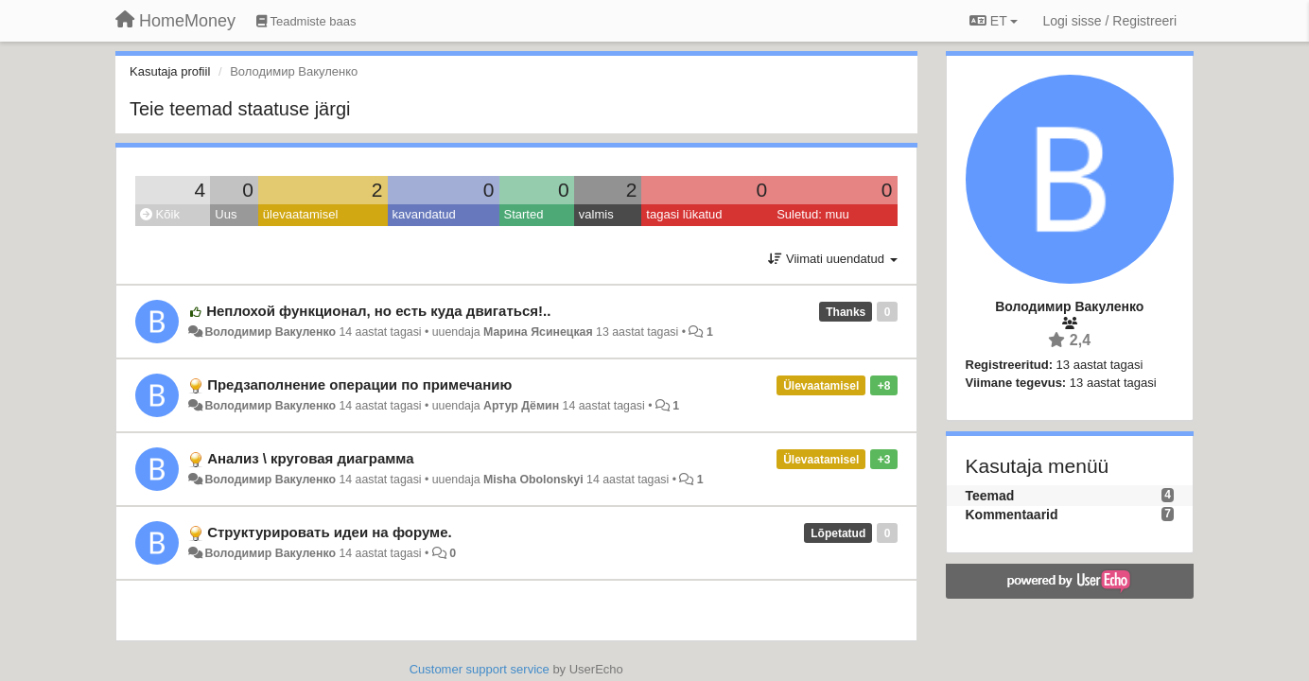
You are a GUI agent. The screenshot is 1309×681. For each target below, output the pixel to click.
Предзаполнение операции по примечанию (359, 384)
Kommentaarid (1012, 514)
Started (524, 214)
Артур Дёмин (521, 405)
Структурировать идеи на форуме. (329, 532)
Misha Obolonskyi (533, 479)
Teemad (990, 495)
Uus (225, 214)
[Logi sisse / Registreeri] (1109, 21)
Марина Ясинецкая (538, 332)
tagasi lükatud (684, 214)
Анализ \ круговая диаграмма (310, 458)
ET (993, 20)
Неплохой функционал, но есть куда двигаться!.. (378, 311)
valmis (596, 214)
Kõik (160, 214)
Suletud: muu (813, 214)
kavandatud (424, 214)
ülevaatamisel (301, 214)
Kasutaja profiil (170, 71)
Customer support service (480, 669)
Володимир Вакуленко (270, 332)
